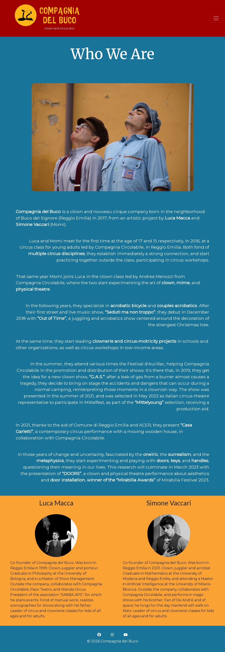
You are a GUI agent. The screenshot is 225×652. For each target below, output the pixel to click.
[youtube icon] (125, 635)
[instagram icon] (112, 635)
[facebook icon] (99, 635)
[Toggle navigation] (216, 18)
